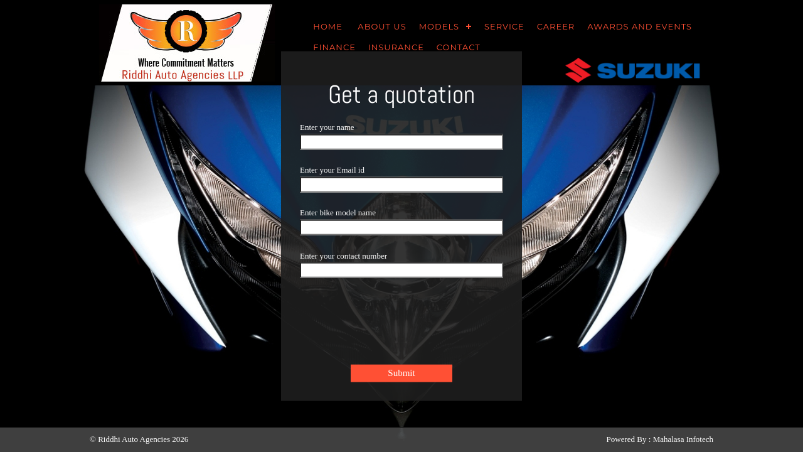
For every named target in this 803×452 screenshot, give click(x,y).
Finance (334, 47)
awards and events (639, 26)
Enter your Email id (332, 169)
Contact (459, 47)
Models (439, 26)
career (556, 26)
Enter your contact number (343, 254)
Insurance (396, 47)
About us (382, 26)
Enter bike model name (338, 212)
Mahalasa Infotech (683, 439)
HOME (329, 26)
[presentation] (395, 325)
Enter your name (327, 126)
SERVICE (504, 26)
